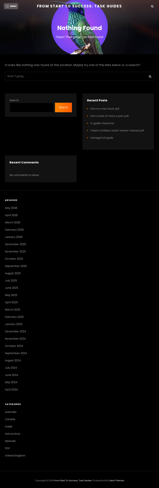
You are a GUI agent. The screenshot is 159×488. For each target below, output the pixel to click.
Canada (10, 419)
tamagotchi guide (101, 138)
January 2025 (13, 324)
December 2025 (15, 244)
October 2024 (14, 346)
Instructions (12, 434)
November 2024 (15, 339)
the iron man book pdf (104, 109)
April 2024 (11, 390)
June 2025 (11, 288)
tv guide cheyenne (102, 123)
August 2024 (13, 361)
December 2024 (15, 332)
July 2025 (11, 281)
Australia (10, 412)
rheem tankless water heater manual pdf (117, 131)
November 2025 (15, 252)
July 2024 (11, 368)
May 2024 (11, 382)
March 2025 (12, 310)
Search (14, 101)
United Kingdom (15, 456)
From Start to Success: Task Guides (79, 6)
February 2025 (14, 317)
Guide (8, 427)
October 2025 (14, 259)
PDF (7, 449)
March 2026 (12, 223)
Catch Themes (116, 480)
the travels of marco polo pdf (109, 116)
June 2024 (11, 375)
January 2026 (13, 237)
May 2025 (11, 295)
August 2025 (13, 274)
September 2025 (16, 266)
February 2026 (14, 230)
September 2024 (16, 353)
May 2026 (11, 208)
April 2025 (11, 303)
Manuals (10, 441)
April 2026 (11, 215)
